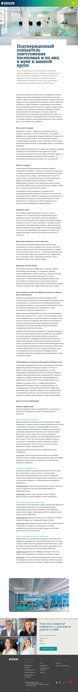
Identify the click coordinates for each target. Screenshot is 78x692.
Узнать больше (21, 608)
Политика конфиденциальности (31, 682)
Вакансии (42, 672)
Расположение (43, 665)
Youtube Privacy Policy (31, 685)
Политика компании (29, 670)
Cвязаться (58, 663)
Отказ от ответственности (31, 684)
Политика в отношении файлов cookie (34, 683)
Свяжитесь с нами (48, 648)
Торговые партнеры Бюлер (62, 665)
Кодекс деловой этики (30, 672)
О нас (41, 663)
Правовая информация (44, 684)
